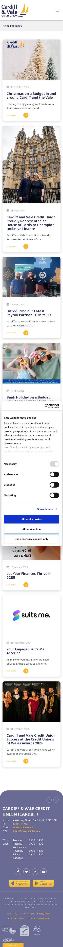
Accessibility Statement (38, 918)
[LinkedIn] (36, 872)
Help (9, 913)
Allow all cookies (31, 519)
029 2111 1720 (21, 823)
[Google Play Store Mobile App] (43, 883)
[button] (49, 800)
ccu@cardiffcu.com (24, 827)
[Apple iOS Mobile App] (19, 883)
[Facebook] (19, 872)
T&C (16, 913)
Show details (45, 508)
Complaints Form (16, 918)
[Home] (13, 10)
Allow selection (31, 529)
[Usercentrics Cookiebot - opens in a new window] (45, 406)
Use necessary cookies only (31, 539)
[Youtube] (44, 872)
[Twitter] (27, 872)
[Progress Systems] (8, 940)
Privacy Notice (43, 913)
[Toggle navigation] (57, 10)
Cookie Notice (27, 913)
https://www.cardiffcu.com (29, 830)
